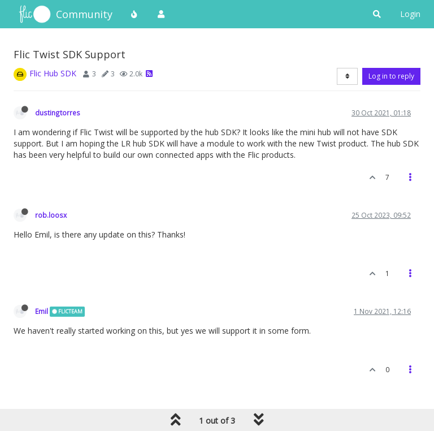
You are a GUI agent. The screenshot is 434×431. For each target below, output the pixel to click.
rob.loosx (51, 214)
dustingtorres (57, 112)
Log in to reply (391, 76)
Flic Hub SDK (52, 73)
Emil (41, 311)
